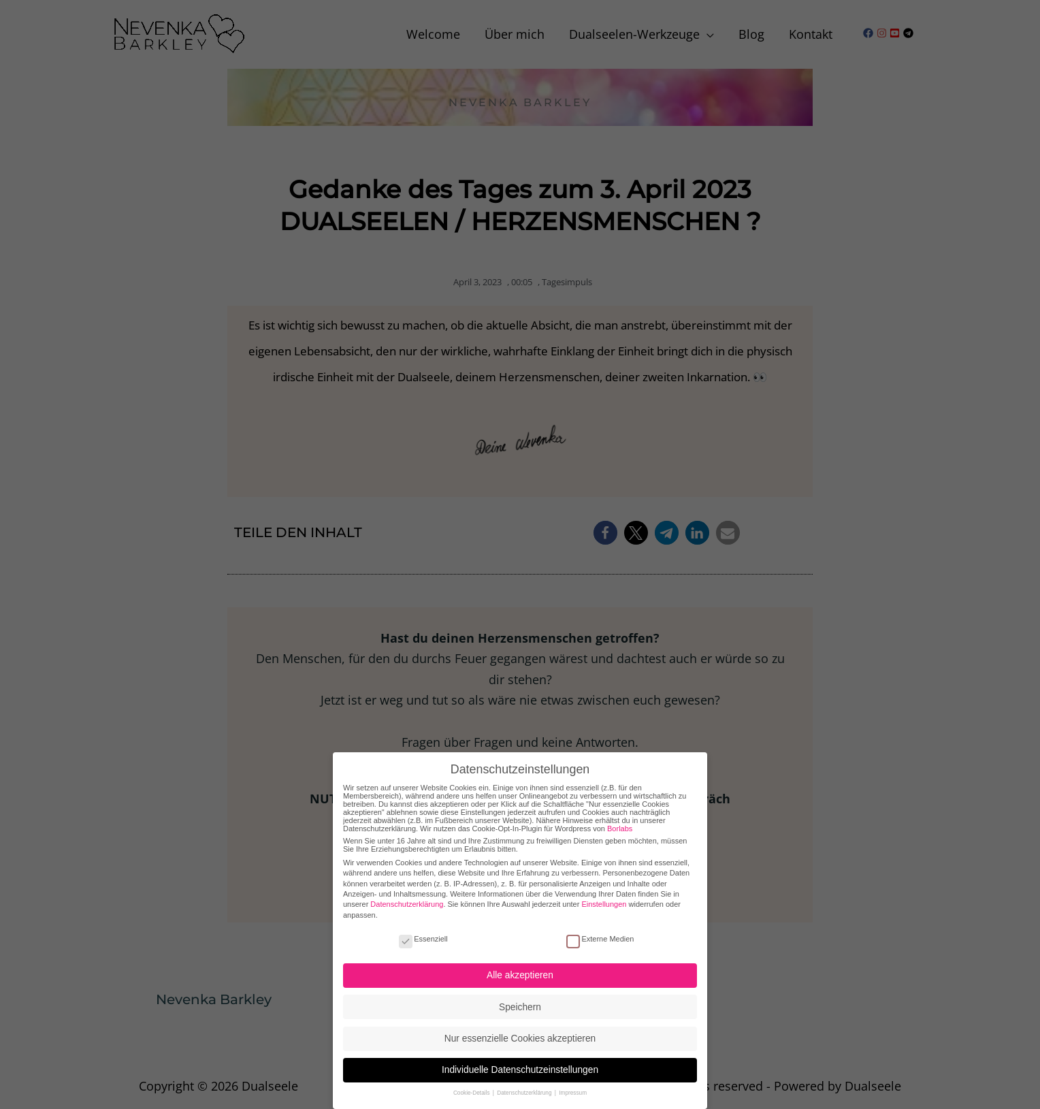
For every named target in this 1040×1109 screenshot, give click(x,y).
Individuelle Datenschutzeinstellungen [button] (520, 1066)
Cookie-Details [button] (472, 1090)
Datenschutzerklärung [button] (525, 1090)
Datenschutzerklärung (406, 901)
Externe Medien (600, 935)
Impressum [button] (573, 1090)
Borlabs (619, 824)
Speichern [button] (520, 1003)
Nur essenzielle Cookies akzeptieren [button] (520, 1035)
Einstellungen (603, 901)
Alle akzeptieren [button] (520, 972)
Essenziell (423, 935)
